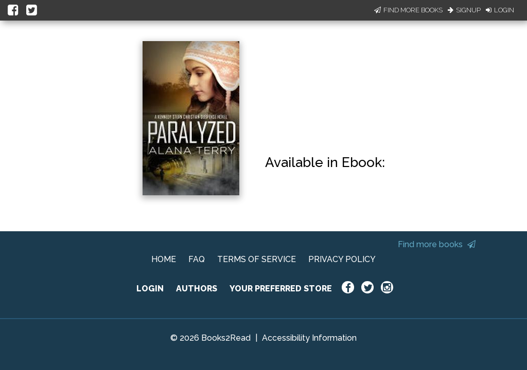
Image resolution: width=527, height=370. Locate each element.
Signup (464, 10)
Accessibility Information (309, 338)
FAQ (196, 259)
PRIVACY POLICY (342, 259)
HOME (163, 259)
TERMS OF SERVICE (256, 259)
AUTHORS (196, 288)
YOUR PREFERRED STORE (281, 288)
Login (500, 10)
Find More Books (408, 10)
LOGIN (150, 288)
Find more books (437, 244)
